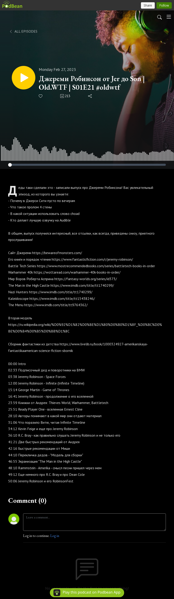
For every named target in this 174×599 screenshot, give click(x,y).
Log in (54, 535)
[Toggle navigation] (169, 16)
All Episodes (23, 31)
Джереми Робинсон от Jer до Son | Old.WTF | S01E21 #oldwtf (92, 83)
